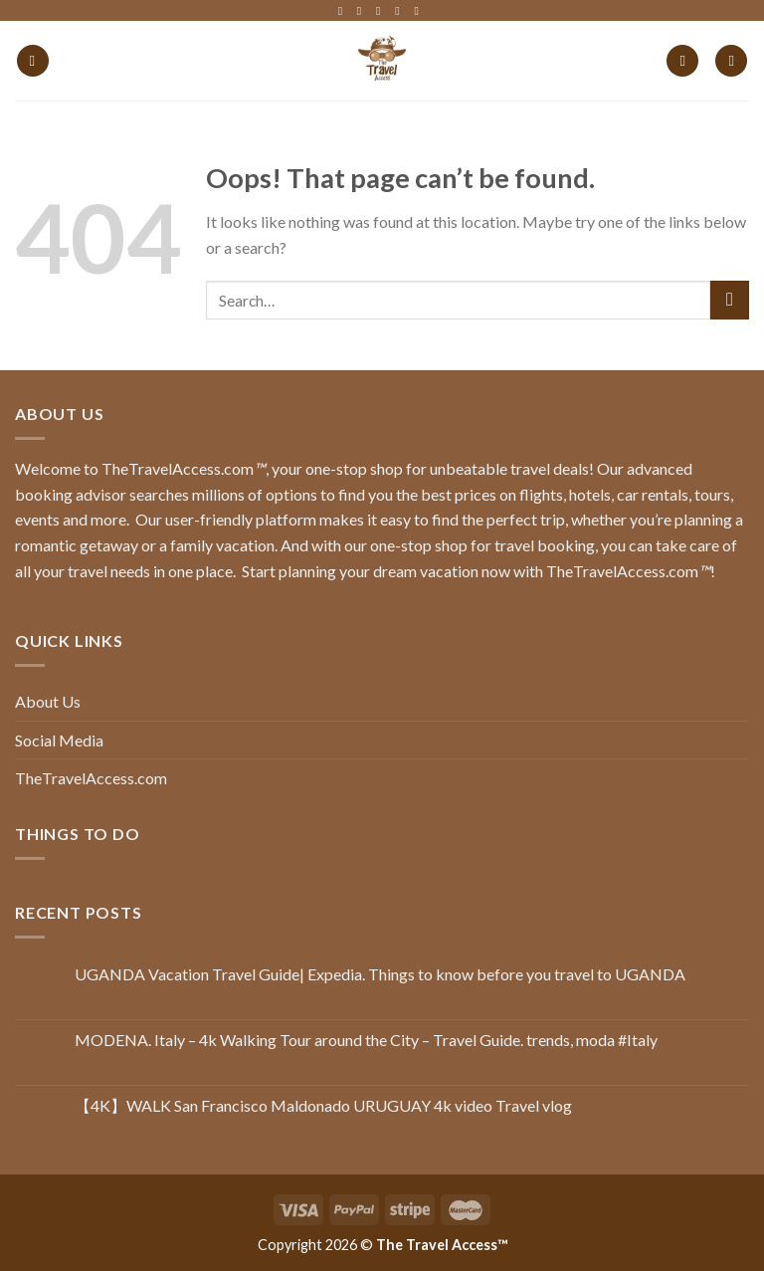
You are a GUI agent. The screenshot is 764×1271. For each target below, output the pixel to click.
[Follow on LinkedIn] (401, 11)
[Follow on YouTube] (420, 11)
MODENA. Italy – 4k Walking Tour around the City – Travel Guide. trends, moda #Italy (366, 1039)
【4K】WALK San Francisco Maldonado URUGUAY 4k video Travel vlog (323, 1105)
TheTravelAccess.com (91, 777)
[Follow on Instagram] (363, 11)
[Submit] (729, 300)
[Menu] (33, 61)
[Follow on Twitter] (382, 11)
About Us (48, 701)
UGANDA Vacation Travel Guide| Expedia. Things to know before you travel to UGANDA (380, 973)
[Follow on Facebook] (344, 11)
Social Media (59, 740)
